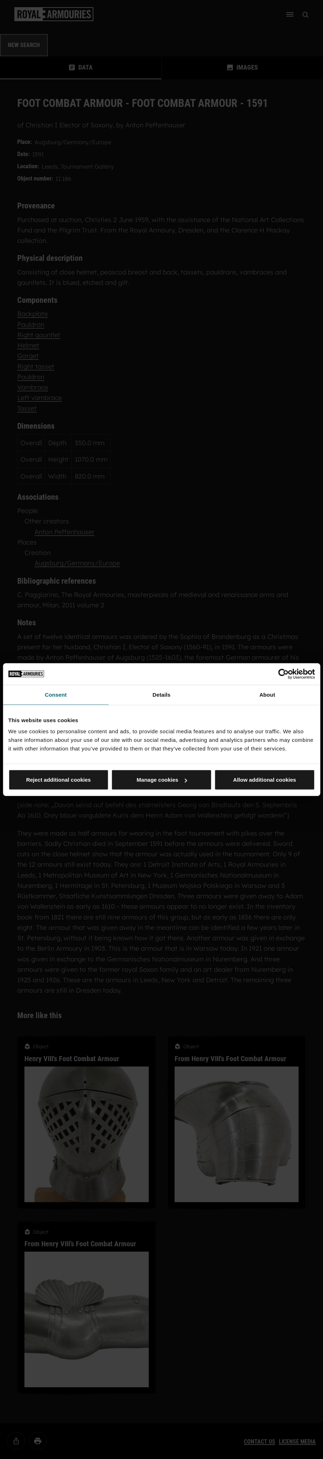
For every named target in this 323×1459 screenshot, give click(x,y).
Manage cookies (162, 780)
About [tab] (267, 694)
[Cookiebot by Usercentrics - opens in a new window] (283, 673)
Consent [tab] (56, 694)
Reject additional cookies (58, 780)
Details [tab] (162, 694)
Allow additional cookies (264, 780)
